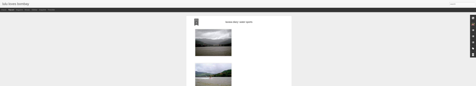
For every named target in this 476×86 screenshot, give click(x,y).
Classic (4, 10)
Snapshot (42, 10)
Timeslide (51, 10)
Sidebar (34, 10)
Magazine (19, 10)
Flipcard (11, 10)
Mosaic (27, 10)
